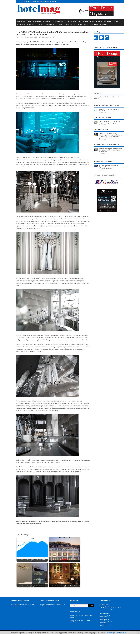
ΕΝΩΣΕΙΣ (99, 21)
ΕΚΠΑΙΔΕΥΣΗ (47, 21)
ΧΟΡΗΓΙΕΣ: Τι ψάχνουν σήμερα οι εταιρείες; (109, 110)
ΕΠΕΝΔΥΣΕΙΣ (21, 24)
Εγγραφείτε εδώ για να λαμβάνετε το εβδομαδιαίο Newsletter (106, 97)
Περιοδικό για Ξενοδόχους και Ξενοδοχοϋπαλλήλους (39, 1)
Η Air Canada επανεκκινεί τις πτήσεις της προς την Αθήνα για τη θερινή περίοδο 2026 (110, 150)
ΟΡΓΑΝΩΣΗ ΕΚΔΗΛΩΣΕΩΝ (35, 24)
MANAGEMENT (37, 21)
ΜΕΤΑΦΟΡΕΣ (60, 24)
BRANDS (115, 21)
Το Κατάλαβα (121, 633)
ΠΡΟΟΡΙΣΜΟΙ (78, 24)
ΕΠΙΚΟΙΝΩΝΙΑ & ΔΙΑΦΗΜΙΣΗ (98, 24)
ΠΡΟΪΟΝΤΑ (68, 21)
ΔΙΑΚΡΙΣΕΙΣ (68, 24)
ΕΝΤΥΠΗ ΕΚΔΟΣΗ (58, 21)
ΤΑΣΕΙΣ (28, 21)
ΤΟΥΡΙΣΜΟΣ (107, 21)
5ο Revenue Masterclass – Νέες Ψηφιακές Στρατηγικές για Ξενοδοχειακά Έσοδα (108, 167)
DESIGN (86, 24)
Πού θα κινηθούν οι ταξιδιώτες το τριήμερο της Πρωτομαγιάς (109, 122)
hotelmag (20, 37)
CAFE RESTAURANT (88, 21)
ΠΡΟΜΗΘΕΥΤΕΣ (49, 24)
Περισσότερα (110, 633)
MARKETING (21, 21)
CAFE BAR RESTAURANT (46, 37)
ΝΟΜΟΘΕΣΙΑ (77, 21)
